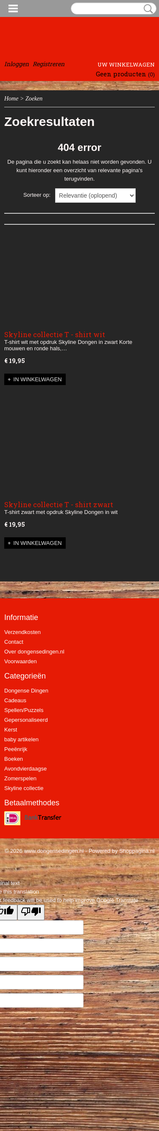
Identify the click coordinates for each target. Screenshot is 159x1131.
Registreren (48, 64)
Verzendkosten (22, 632)
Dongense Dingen (26, 690)
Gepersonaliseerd (26, 720)
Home (11, 98)
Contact (13, 642)
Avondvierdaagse (25, 768)
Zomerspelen (20, 778)
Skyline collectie (24, 788)
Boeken (13, 759)
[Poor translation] (31, 912)
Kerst (10, 729)
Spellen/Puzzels (24, 710)
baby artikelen (21, 739)
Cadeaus (15, 700)
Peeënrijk (15, 749)
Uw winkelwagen (126, 64)
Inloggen (16, 64)
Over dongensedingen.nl (34, 651)
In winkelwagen (38, 379)
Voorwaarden (20, 661)
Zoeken (146, 9)
